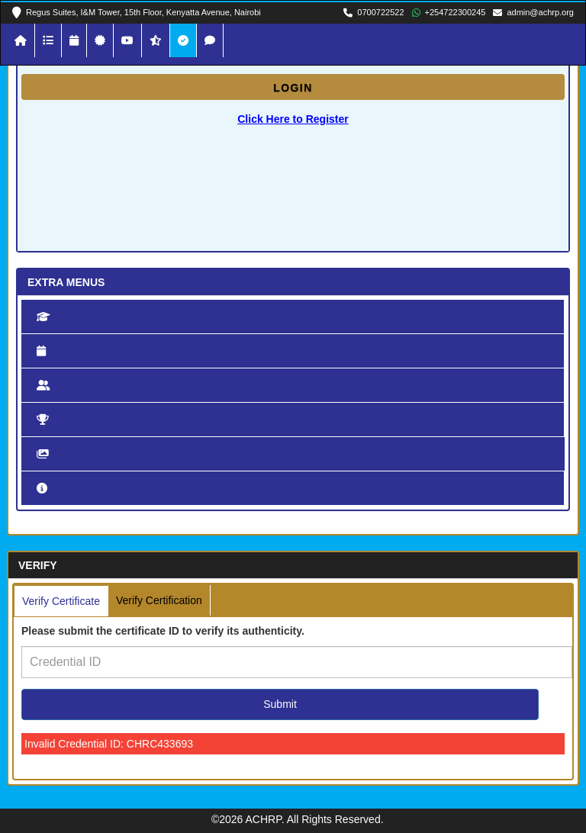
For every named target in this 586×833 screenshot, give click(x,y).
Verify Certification (159, 600)
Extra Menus (66, 282)
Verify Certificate (61, 601)
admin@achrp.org (540, 12)
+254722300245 (455, 12)
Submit (280, 704)
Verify (37, 565)
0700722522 (380, 12)
